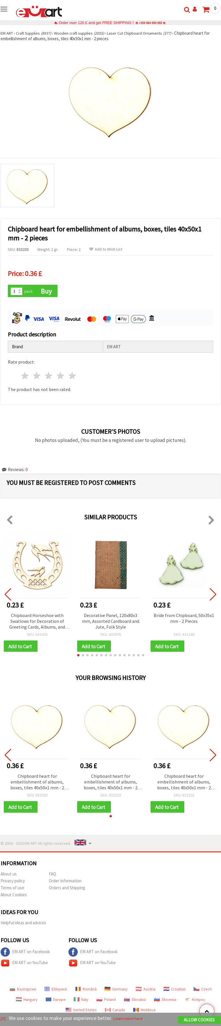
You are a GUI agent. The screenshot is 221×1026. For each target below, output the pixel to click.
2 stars (37, 376)
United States (81, 1012)
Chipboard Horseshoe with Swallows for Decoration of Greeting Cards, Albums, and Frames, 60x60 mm (37, 622)
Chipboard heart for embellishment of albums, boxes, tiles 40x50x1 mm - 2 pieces (37, 784)
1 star (25, 376)
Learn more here (132, 1019)
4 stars (60, 376)
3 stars (49, 376)
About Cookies (14, 896)
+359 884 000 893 (150, 23)
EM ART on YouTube (24, 965)
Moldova (144, 1012)
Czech (203, 991)
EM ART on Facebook (25, 954)
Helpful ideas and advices (23, 924)
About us (9, 876)
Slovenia (165, 1001)
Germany (116, 991)
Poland (106, 1001)
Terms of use (12, 889)
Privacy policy (13, 883)
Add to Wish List (105, 249)
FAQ (52, 876)
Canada (115, 1012)
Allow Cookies (199, 1020)
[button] (78, 656)
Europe (56, 1001)
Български (23, 991)
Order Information (65, 883)
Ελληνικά (55, 991)
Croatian (174, 991)
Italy (81, 1001)
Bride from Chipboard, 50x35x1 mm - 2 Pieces (184, 619)
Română (85, 991)
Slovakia (135, 1001)
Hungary (27, 1001)
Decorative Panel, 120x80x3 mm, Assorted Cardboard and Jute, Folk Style (110, 621)
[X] (4, 1019)
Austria (145, 991)
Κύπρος (194, 1001)
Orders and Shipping (67, 889)
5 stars (72, 376)
